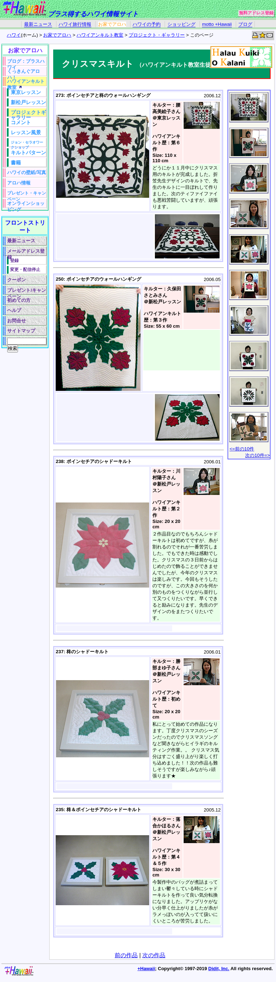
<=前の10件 (242, 449)
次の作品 (153, 955)
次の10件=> (257, 455)
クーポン (16, 279)
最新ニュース (38, 24)
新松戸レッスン (28, 102)
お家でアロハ (112, 24)
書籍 (16, 162)
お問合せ (16, 320)
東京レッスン (26, 92)
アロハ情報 (19, 183)
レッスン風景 (26, 132)
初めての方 (19, 300)
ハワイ (14, 35)
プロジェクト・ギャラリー (157, 35)
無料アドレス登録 (256, 12)
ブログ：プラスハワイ (26, 62)
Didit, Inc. (219, 968)
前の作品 (126, 955)
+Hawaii (146, 968)
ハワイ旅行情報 (75, 24)
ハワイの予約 (147, 24)
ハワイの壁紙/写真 (26, 172)
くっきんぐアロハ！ (23, 72)
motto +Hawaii (217, 24)
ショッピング (181, 24)
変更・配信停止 (25, 269)
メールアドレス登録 (26, 252)
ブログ (245, 24)
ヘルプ (14, 310)
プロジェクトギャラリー (28, 113)
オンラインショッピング (26, 204)
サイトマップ (21, 330)
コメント (21, 122)
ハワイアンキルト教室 (100, 35)
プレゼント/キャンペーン (26, 291)
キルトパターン (28, 152)
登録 (14, 260)
